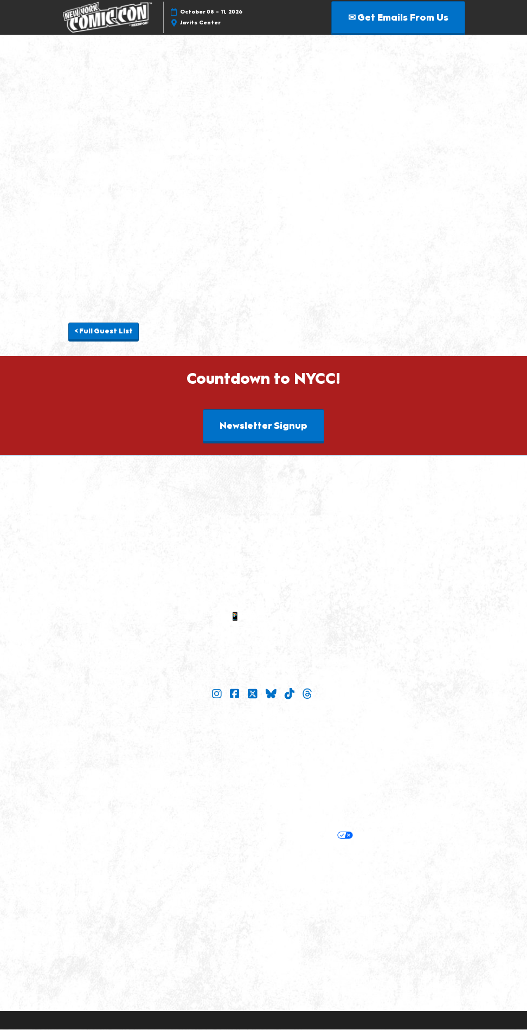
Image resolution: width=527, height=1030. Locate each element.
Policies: (113, 814)
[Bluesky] (272, 694)
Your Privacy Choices (305, 836)
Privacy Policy (168, 836)
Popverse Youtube (264, 784)
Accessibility (352, 886)
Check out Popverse (263, 771)
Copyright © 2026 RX (264, 906)
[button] (398, 17)
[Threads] (309, 694)
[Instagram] (218, 694)
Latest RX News (361, 859)
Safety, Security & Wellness (378, 814)
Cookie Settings (388, 836)
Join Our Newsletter (263, 717)
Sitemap (263, 643)
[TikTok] (291, 694)
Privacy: (123, 836)
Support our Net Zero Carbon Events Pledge (238, 886)
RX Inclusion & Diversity (329, 872)
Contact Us (263, 630)
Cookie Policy (226, 836)
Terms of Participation (281, 814)
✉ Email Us (263, 603)
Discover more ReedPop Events (265, 859)
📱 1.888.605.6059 (264, 617)
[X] (254, 694)
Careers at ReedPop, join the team (214, 872)
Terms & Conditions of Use (184, 814)
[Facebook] (236, 694)
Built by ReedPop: (165, 859)
